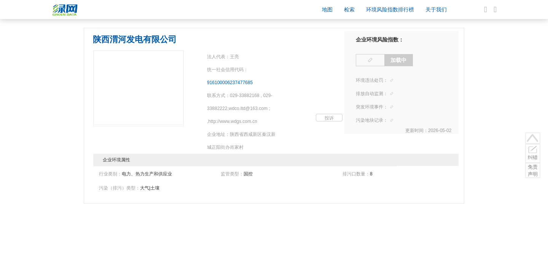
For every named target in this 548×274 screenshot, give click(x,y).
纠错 (532, 152)
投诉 (329, 118)
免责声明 (533, 170)
